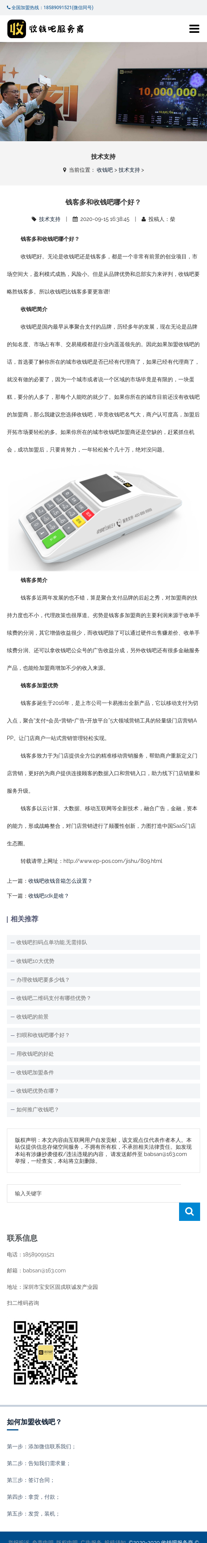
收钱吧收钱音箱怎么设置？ (60, 881)
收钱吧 (105, 170)
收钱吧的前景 (32, 1017)
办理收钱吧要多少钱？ (43, 980)
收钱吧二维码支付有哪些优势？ (53, 998)
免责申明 (43, 1524)
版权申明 (67, 1524)
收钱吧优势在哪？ (37, 1091)
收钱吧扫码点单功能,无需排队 (51, 942)
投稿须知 (115, 1524)
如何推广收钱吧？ (37, 1109)
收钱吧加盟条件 (35, 1072)
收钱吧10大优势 (35, 961)
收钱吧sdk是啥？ (48, 896)
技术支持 (129, 170)
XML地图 (152, 1531)
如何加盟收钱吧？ (34, 1404)
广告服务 (91, 1524)
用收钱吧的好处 (35, 1054)
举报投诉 (18, 1524)
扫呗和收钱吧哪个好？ (43, 1035)
